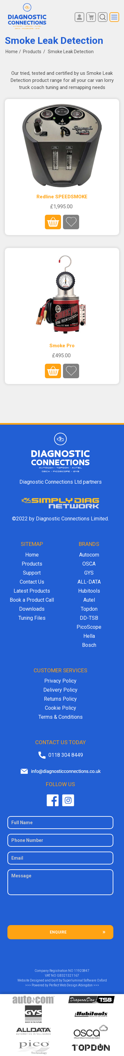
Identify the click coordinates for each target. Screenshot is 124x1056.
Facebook (52, 800)
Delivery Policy (60, 690)
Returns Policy (60, 699)
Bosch (89, 645)
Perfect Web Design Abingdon (71, 985)
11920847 (81, 970)
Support (32, 573)
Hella (89, 636)
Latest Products (32, 591)
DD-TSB (89, 618)
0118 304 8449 (65, 755)
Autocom (89, 555)
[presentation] (60, 912)
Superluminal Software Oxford (85, 980)
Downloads (32, 609)
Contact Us (32, 582)
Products (32, 564)
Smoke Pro (62, 346)
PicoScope (89, 627)
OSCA (89, 564)
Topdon (89, 609)
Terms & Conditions (60, 717)
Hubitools (89, 591)
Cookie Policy (60, 708)
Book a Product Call (32, 600)
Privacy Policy (60, 681)
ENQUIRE (58, 932)
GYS (89, 573)
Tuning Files (32, 618)
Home (11, 51)
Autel (89, 600)
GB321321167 (68, 975)
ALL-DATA (89, 582)
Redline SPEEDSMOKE (62, 197)
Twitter (68, 800)
